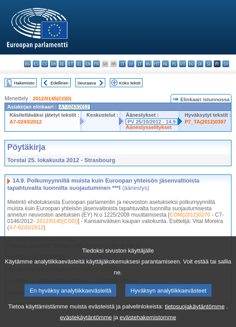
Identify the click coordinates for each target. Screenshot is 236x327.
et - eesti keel (70, 63)
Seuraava (86, 82)
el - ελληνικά (79, 63)
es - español (36, 63)
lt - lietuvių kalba (139, 63)
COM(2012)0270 (190, 215)
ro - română (191, 63)
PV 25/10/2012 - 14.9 (152, 121)
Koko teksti (130, 82)
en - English (87, 63)
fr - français (96, 63)
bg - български (27, 63)
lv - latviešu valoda (131, 63)
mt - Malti (156, 63)
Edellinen (59, 82)
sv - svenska (225, 63)
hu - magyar (148, 63)
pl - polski (174, 63)
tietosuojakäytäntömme (195, 312)
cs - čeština (44, 63)
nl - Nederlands (165, 63)
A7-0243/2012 (26, 121)
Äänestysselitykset (149, 127)
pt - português (182, 63)
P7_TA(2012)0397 (205, 121)
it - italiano (122, 63)
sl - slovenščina (208, 63)
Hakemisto (24, 82)
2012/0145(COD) (52, 98)
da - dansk (53, 63)
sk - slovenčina (200, 63)
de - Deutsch (62, 63)
